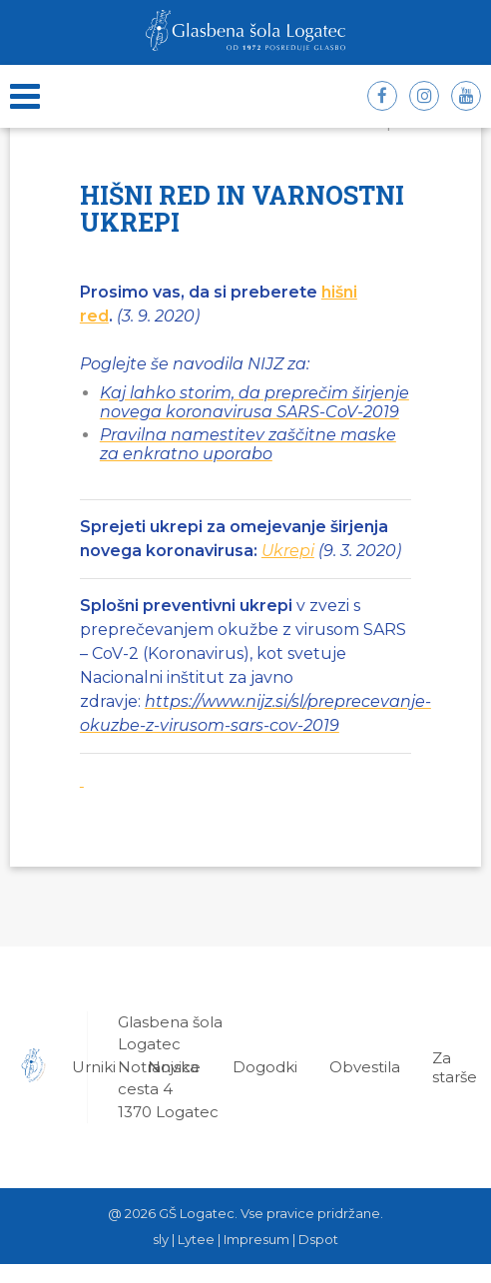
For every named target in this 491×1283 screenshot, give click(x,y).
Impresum (256, 1239)
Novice (174, 1066)
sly (161, 1239)
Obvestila (364, 1066)
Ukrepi (287, 550)
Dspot (318, 1239)
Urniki (94, 1066)
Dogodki (265, 1066)
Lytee (196, 1239)
